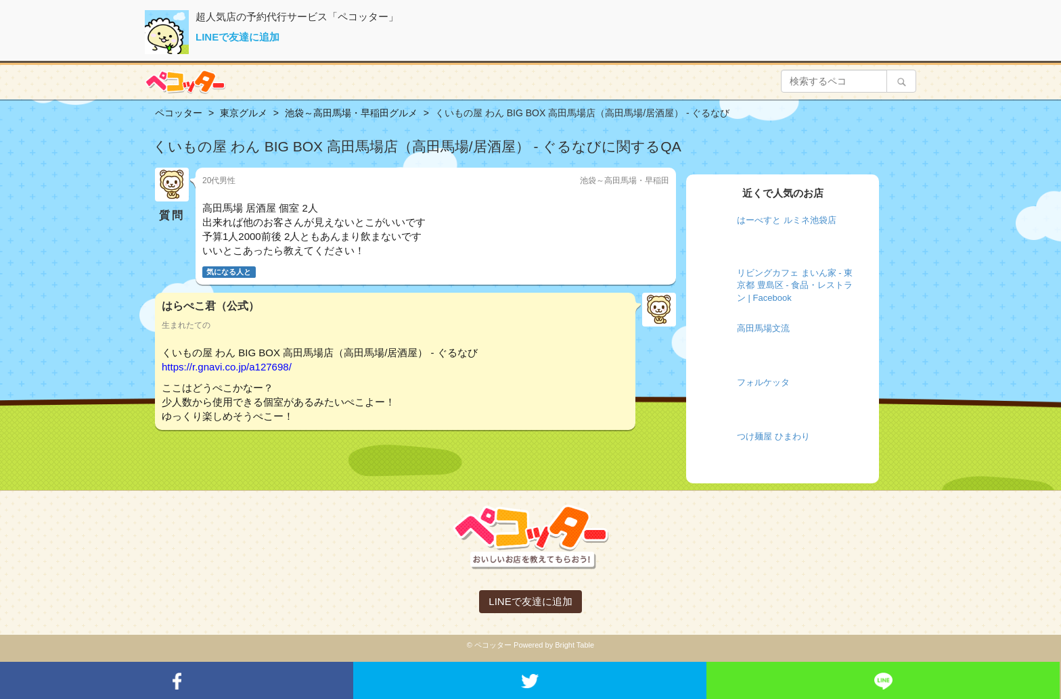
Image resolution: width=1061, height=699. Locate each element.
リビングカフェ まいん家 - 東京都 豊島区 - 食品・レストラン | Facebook (795, 285)
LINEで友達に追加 (237, 37)
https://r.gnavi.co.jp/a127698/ (227, 366)
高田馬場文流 (763, 328)
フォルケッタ (763, 382)
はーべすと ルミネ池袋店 (786, 220)
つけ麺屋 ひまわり (773, 436)
